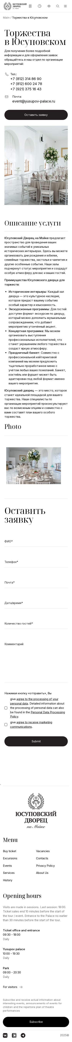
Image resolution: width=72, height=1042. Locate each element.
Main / (7, 17)
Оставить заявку (36, 115)
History (7, 880)
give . (31, 724)
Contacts (42, 858)
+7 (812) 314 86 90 (25, 79)
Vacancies (43, 851)
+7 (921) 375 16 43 (25, 89)
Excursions (10, 858)
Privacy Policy (45, 865)
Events (7, 865)
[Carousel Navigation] (36, 445)
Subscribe (36, 1022)
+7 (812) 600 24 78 (26, 84)
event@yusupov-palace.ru (33, 101)
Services (9, 873)
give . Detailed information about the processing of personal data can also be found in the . (37, 707)
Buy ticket (9, 851)
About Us (42, 873)
